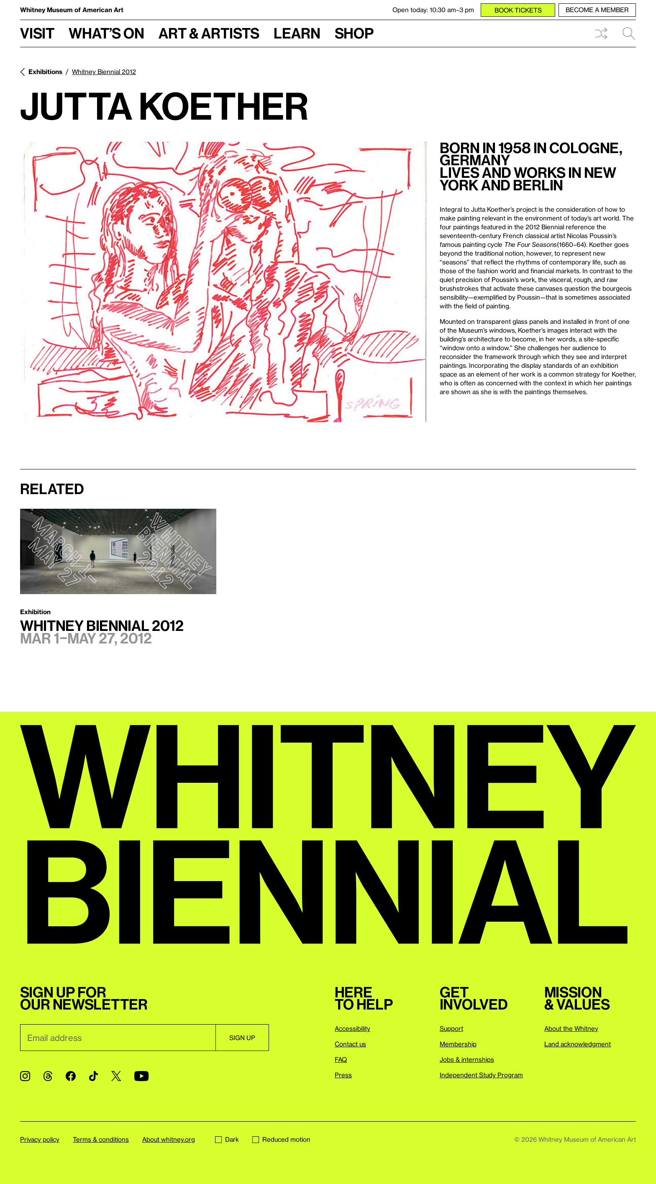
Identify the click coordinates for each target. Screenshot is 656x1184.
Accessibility (352, 1028)
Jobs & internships (467, 1059)
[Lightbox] (223, 282)
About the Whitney (571, 1028)
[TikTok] (93, 1076)
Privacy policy (39, 1139)
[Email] (117, 1037)
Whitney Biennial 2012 (104, 71)
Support (451, 1028)
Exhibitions (45, 71)
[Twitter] (116, 1076)
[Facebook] (70, 1076)
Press (343, 1075)
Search (629, 33)
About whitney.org (168, 1139)
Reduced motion (281, 1139)
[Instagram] (25, 1076)
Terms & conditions (101, 1139)
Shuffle (601, 33)
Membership (458, 1044)
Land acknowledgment (577, 1044)
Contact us (350, 1044)
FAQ (341, 1059)
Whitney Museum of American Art (71, 9)
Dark (227, 1139)
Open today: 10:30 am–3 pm (433, 9)
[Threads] (48, 1076)
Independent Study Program (481, 1075)
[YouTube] (141, 1076)
